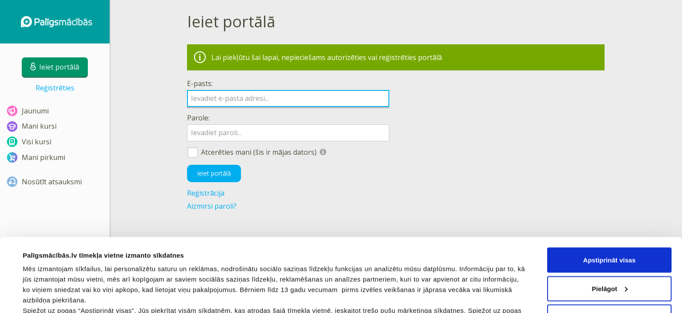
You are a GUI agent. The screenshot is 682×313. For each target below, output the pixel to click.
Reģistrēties (55, 87)
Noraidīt (609, 248)
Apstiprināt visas (609, 191)
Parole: (198, 117)
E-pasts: (200, 83)
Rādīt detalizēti (46, 296)
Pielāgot (610, 219)
